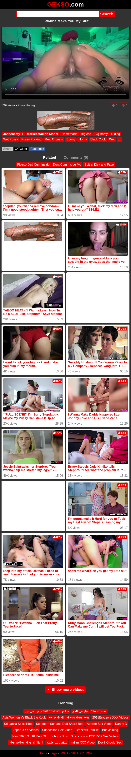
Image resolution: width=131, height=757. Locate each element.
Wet (112, 139)
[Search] (57, 14)
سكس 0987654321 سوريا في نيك (47, 711)
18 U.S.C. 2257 (81, 753)
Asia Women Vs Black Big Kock (24, 717)
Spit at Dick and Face (99, 164)
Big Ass (86, 134)
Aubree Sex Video (99, 723)
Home (43, 753)
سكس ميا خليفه (57, 742)
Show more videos (65, 690)
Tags (53, 753)
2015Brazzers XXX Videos (110, 717)
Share (7, 148)
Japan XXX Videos (25, 730)
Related (49, 157)
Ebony (70, 139)
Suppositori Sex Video (57, 730)
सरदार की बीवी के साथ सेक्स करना (69, 717)
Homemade (70, 134)
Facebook (37, 148)
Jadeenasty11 (13, 134)
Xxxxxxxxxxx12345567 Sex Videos (95, 736)
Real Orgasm (54, 139)
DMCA (64, 753)
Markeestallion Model (42, 134)
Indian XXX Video (83, 742)
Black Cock (98, 139)
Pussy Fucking (31, 139)
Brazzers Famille (87, 730)
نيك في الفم (80, 711)
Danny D (121, 723)
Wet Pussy (10, 139)
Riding (115, 134)
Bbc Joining (110, 730)
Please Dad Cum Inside (33, 164)
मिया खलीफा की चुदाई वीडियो (26, 742)
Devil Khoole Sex (110, 742)
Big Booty (101, 134)
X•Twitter (21, 148)
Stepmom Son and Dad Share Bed (59, 723)
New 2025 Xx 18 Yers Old (29, 736)
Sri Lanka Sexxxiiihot (18, 723)
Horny (83, 139)
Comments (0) (75, 157)
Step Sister (98, 711)
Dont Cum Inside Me (67, 164)
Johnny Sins (59, 736)
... (119, 139)
